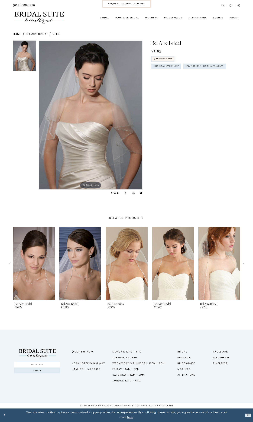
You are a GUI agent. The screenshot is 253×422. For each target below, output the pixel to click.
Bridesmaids (186, 363)
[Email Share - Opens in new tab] (141, 193)
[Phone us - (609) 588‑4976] (24, 5)
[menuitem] (24, 5)
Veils (56, 34)
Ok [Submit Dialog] (247, 415)
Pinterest (220, 363)
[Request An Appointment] (126, 4)
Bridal (182, 352)
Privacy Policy (123, 406)
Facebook (220, 352)
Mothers (183, 369)
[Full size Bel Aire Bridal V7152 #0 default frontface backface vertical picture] (90, 115)
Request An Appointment (172, 70)
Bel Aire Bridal (37, 34)
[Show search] (223, 5)
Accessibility (166, 406)
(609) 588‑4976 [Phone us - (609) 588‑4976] (83, 352)
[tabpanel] (24, 57)
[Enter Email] (37, 365)
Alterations (186, 375)
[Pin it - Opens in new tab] (133, 193)
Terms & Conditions (145, 406)
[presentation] (34, 263)
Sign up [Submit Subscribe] (37, 374)
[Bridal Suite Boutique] (39, 17)
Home (17, 34)
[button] (239, 5)
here (130, 417)
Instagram (221, 358)
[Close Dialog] (5, 415)
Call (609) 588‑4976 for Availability (181, 80)
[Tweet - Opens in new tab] (125, 193)
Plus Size (184, 358)
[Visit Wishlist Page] (231, 5)
